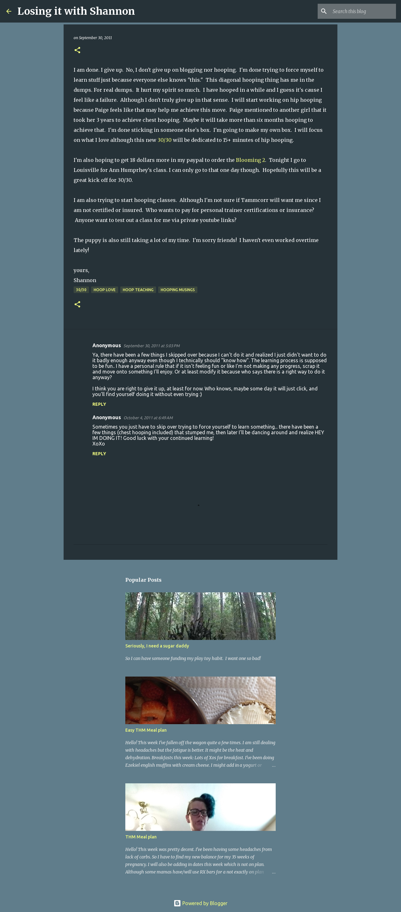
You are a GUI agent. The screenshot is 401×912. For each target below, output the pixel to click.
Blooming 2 (250, 160)
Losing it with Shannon (76, 11)
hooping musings (178, 290)
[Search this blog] (363, 11)
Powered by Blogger (200, 903)
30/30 (164, 140)
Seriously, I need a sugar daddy (157, 645)
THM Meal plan (141, 836)
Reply (99, 404)
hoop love (105, 290)
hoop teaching (138, 290)
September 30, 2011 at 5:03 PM (151, 345)
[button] (77, 50)
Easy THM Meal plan (146, 730)
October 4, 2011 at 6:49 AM (148, 417)
